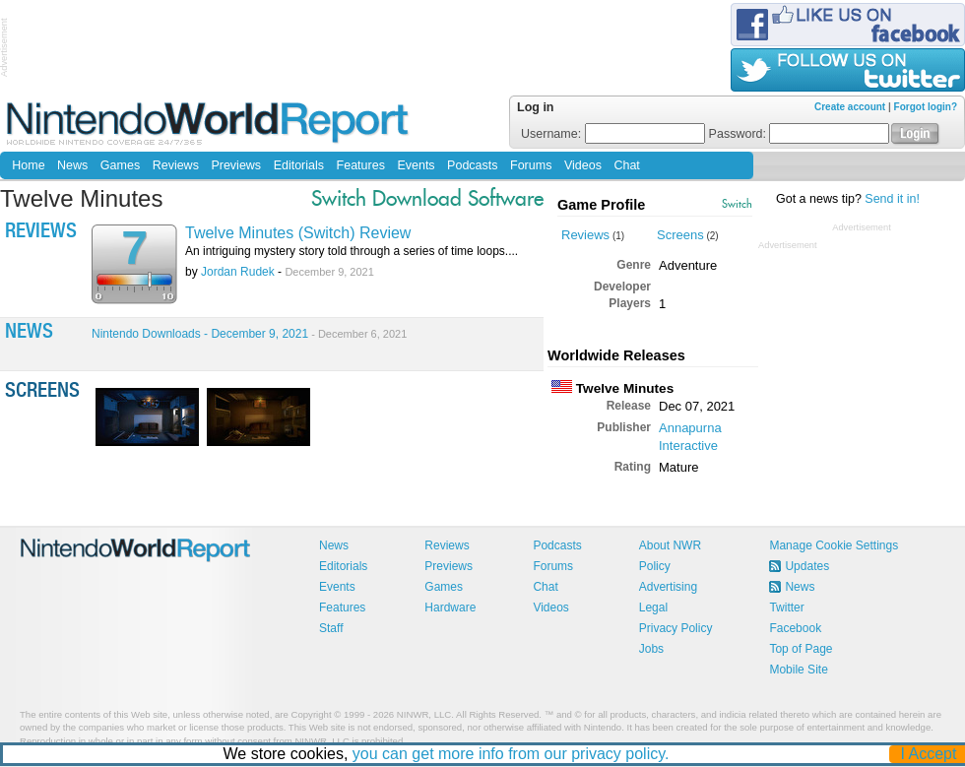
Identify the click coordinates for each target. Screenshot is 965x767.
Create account (849, 106)
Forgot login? (925, 106)
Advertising (668, 587)
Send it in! (892, 199)
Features (361, 165)
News (72, 165)
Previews (236, 165)
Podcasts (472, 165)
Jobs (651, 649)
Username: (613, 134)
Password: (799, 134)
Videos (583, 165)
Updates (807, 566)
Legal (653, 607)
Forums (530, 165)
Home (28, 165)
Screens (680, 234)
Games (120, 165)
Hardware (450, 607)
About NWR (670, 545)
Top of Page (800, 649)
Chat (626, 165)
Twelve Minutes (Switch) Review (298, 232)
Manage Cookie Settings (833, 545)
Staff (331, 628)
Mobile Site (798, 669)
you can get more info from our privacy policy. (511, 753)
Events (415, 165)
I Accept (929, 753)
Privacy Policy (676, 628)
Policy (655, 566)
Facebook (795, 628)
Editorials (299, 165)
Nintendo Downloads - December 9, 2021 (249, 334)
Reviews (176, 165)
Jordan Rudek (238, 272)
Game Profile (601, 205)
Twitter (786, 607)
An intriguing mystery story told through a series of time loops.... (351, 251)
